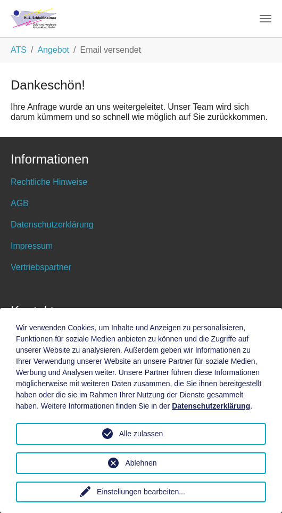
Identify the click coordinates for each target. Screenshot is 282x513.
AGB (20, 203)
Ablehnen (140, 463)
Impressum (32, 245)
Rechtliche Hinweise (49, 181)
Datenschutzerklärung (52, 224)
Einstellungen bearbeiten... (141, 491)
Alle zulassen (141, 433)
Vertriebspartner (41, 267)
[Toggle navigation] (265, 19)
